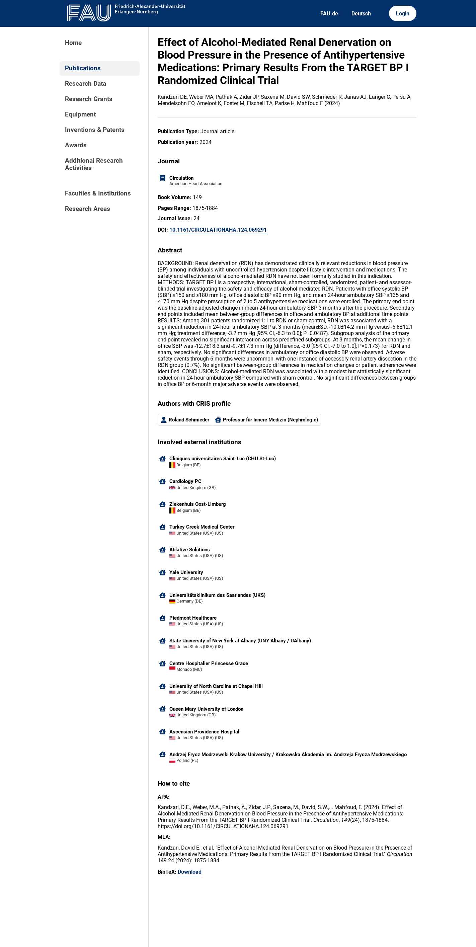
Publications (83, 68)
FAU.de (329, 13)
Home (73, 43)
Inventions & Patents (95, 130)
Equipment (80, 114)
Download (190, 872)
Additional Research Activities (94, 164)
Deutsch (361, 13)
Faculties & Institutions (98, 193)
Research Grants (88, 99)
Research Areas (87, 209)
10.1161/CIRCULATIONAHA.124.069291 (218, 230)
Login (402, 13)
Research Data (85, 83)
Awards (76, 145)
